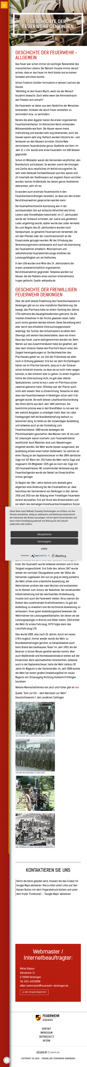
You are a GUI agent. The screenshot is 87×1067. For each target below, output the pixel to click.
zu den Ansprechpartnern (34, 992)
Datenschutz (46, 1037)
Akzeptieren (44, 534)
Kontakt (46, 1029)
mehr (44, 548)
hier (77, 687)
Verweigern (44, 541)
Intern (46, 1041)
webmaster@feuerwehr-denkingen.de (47, 986)
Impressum (46, 1033)
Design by (48, 1053)
